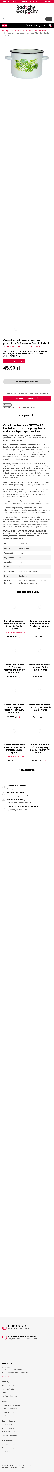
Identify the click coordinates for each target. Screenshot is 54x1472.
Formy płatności (8, 1389)
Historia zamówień (9, 1428)
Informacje (7, 1440)
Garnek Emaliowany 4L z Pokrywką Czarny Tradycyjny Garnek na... (14, 708)
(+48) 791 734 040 (17, 1326)
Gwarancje (33, 347)
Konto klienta (8, 1421)
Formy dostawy (11, 347)
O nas (4, 1392)
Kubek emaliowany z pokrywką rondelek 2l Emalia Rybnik (40, 707)
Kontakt (31, 25)
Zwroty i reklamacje (9, 1396)
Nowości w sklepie (9, 1448)
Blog (3, 1455)
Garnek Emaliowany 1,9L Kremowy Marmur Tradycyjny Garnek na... (14, 668)
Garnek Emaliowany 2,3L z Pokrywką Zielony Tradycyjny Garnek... (39, 748)
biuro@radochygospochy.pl (22, 1336)
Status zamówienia (9, 1435)
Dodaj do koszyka (27, 381)
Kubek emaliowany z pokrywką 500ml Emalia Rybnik (39, 667)
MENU (4, 25)
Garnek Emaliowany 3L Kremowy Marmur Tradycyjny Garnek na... (39, 625)
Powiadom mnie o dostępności (27, 398)
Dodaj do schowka (28, 408)
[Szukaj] (27, 19)
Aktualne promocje (9, 1444)
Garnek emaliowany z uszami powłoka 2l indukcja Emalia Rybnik (14, 748)
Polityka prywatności (10, 1408)
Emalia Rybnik (24, 548)
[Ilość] (19, 375)
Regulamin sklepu (8, 1412)
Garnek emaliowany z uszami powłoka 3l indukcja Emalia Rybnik (14, 625)
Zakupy (5, 1381)
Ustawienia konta (8, 1431)
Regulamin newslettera (11, 1405)
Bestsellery (6, 1451)
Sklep (4, 1401)
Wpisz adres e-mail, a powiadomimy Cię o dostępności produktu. (28, 393)
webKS (14, 1468)
